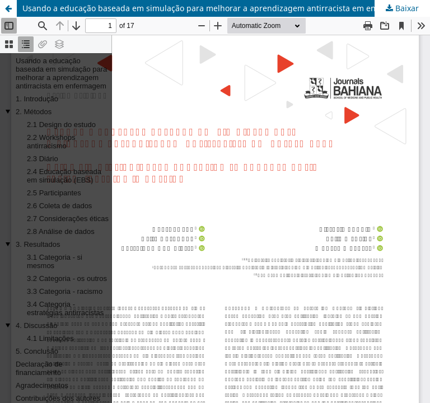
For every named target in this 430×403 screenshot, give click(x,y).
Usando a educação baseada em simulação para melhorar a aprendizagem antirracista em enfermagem (218, 8)
